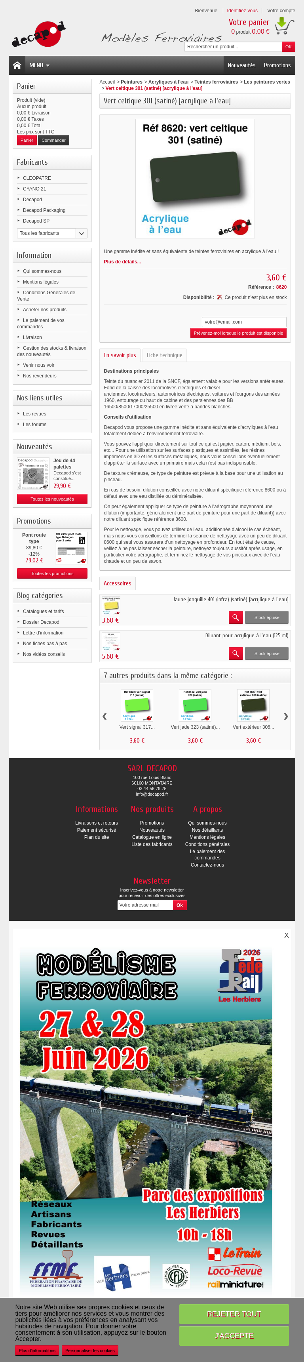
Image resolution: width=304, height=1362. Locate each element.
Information (34, 255)
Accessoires (117, 583)
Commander (54, 140)
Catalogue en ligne (152, 837)
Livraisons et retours (96, 823)
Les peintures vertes (267, 82)
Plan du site (96, 837)
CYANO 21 (34, 189)
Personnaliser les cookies (90, 1350)
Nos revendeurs (40, 376)
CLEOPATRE (37, 178)
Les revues (34, 414)
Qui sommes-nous (42, 271)
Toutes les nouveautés (52, 499)
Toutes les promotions (52, 573)
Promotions (277, 65)
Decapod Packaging (44, 210)
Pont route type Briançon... (34, 541)
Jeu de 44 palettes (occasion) (65, 467)
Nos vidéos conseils (44, 654)
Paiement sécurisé (96, 830)
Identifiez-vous (242, 10)
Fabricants (32, 162)
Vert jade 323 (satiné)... (195, 727)
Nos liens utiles (40, 397)
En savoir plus (120, 355)
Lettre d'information (43, 633)
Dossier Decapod (41, 622)
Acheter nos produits (44, 309)
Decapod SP (36, 221)
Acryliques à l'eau (168, 82)
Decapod (32, 199)
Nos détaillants (207, 830)
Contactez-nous (207, 865)
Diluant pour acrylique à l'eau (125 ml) (247, 635)
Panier (26, 86)
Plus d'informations (37, 1350)
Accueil (107, 82)
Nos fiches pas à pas (45, 643)
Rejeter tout (234, 1314)
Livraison (32, 337)
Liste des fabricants (151, 844)
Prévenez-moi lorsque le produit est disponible (238, 333)
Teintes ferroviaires (216, 82)
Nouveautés (242, 65)
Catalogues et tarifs (43, 611)
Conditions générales (207, 844)
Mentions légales (41, 282)
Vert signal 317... (137, 727)
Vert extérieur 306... (253, 727)
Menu (39, 65)
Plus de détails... (122, 262)
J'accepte (234, 1336)
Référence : (261, 287)
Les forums (34, 424)
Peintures (131, 82)
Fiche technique (164, 355)
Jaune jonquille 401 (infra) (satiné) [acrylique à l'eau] (231, 599)
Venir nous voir (38, 365)
